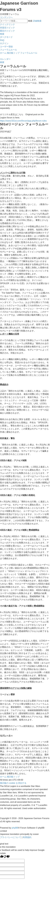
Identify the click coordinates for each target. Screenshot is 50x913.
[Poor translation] (6, 857)
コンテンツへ (6, 17)
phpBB (15, 828)
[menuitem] (7, 27)
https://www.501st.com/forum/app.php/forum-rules (23, 121)
